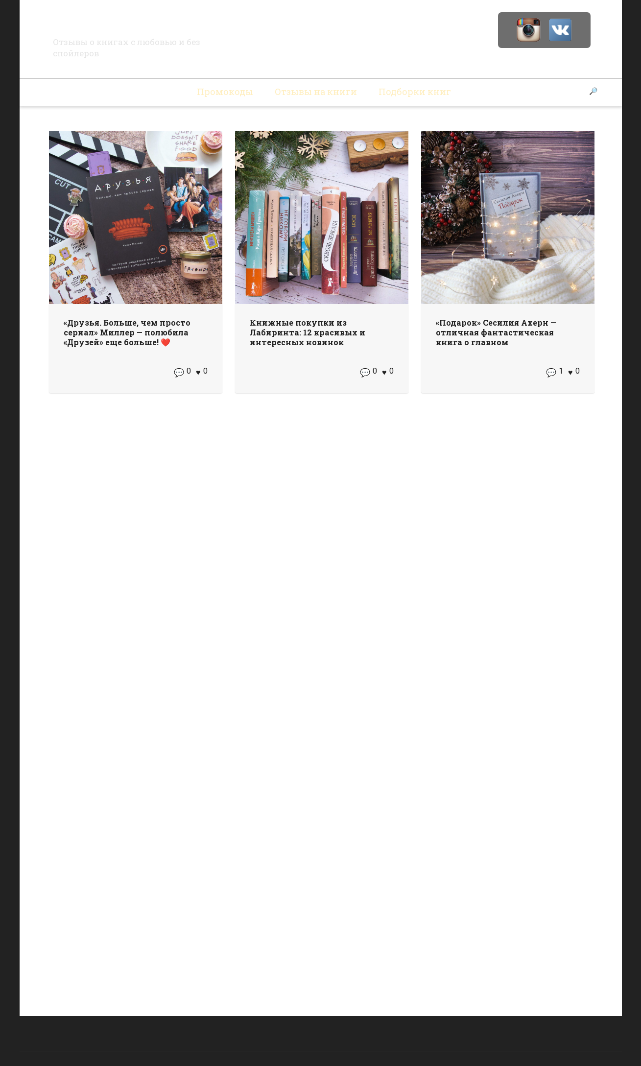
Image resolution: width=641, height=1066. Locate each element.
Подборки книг (415, 91)
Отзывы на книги (316, 91)
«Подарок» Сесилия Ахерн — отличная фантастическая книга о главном (496, 332)
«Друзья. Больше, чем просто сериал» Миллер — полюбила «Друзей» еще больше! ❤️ (127, 332)
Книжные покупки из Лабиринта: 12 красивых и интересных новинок (307, 332)
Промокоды (225, 91)
